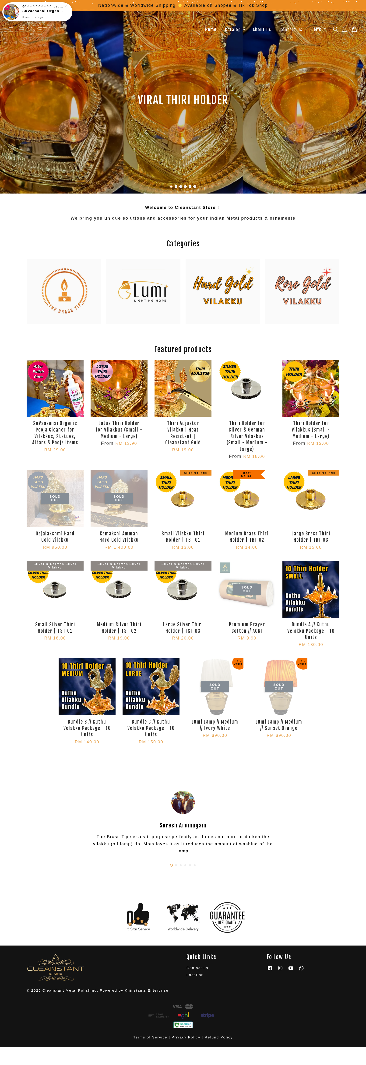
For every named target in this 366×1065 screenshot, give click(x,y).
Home (211, 29)
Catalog (235, 29)
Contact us (197, 968)
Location (195, 975)
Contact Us (291, 29)
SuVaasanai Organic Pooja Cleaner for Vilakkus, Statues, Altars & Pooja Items (42, 11)
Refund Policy (219, 1037)
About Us (262, 29)
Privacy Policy (186, 1037)
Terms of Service (150, 1037)
